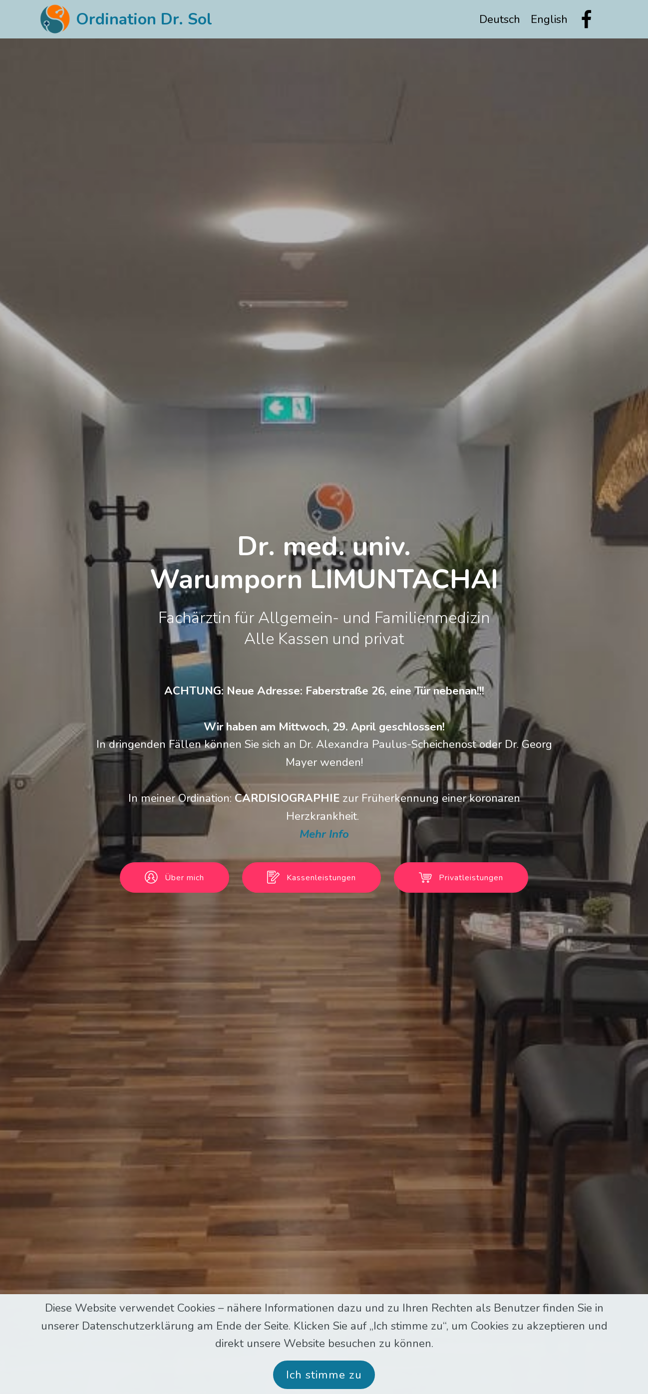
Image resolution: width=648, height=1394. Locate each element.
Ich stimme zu (324, 1375)
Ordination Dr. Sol (144, 19)
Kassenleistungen (311, 877)
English (549, 19)
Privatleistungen (461, 877)
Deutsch (499, 19)
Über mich (174, 877)
